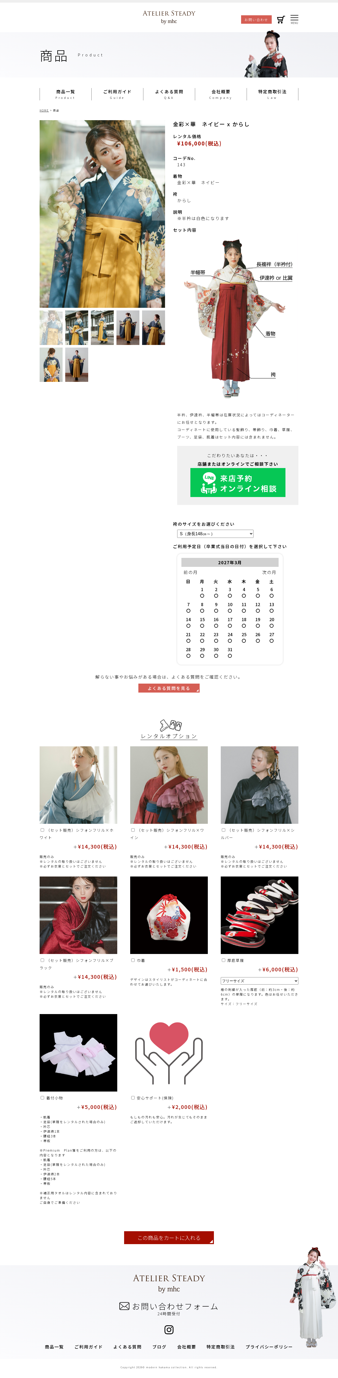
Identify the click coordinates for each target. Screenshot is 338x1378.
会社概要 (221, 91)
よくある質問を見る (169, 688)
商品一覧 (65, 91)
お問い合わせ (256, 19)
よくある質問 (169, 91)
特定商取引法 (272, 91)
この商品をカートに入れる (169, 1237)
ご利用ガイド (117, 91)
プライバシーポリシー (269, 1346)
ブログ (159, 1346)
